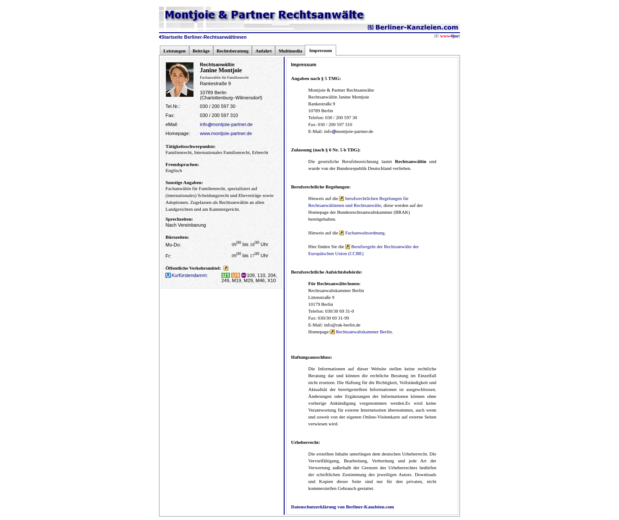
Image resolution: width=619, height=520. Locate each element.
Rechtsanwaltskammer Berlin (361, 331)
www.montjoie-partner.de (226, 133)
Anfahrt (263, 50)
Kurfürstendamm (185, 275)
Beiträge (201, 50)
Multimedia (290, 50)
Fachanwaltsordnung (361, 232)
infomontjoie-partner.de (226, 124)
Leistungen (174, 50)
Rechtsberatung (233, 50)
